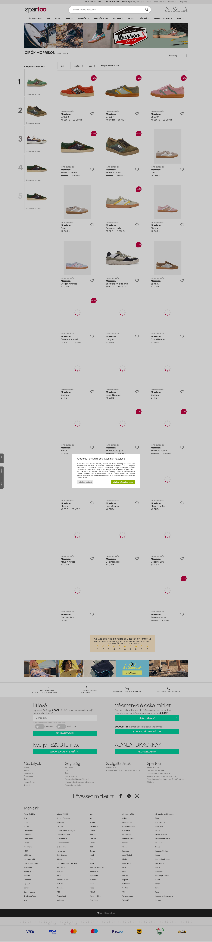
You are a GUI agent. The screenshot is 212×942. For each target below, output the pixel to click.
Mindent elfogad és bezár (123, 482)
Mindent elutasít (85, 482)
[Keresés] (146, 9)
